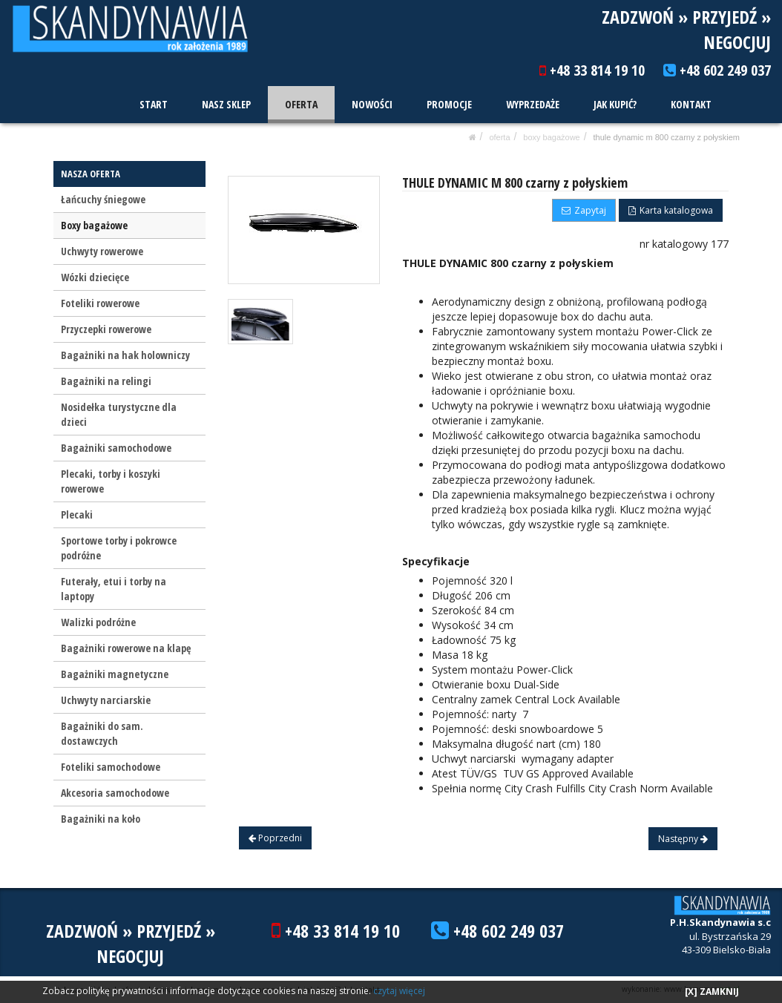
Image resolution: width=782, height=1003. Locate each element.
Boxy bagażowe (551, 137)
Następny (683, 838)
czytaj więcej (399, 990)
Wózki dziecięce (95, 277)
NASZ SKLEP (227, 104)
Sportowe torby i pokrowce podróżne (119, 547)
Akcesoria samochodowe (115, 793)
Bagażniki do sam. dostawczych (102, 733)
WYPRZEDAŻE (533, 104)
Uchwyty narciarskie (106, 700)
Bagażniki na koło (100, 819)
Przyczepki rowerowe (106, 329)
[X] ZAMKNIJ (712, 991)
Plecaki (77, 514)
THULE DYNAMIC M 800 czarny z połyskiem (667, 137)
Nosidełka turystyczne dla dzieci (119, 414)
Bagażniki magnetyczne (114, 674)
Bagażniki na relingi (106, 381)
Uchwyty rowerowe (102, 251)
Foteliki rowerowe (100, 303)
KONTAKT (691, 104)
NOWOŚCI (373, 104)
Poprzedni (275, 838)
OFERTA (302, 104)
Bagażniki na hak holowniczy (125, 355)
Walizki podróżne (98, 622)
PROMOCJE (450, 104)
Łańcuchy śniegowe (103, 199)
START (156, 104)
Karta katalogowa (670, 210)
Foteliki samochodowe (110, 767)
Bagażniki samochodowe (116, 448)
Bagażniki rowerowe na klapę (126, 648)
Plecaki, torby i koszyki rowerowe (110, 481)
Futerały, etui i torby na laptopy (113, 588)
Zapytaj (584, 210)
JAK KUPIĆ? (615, 104)
